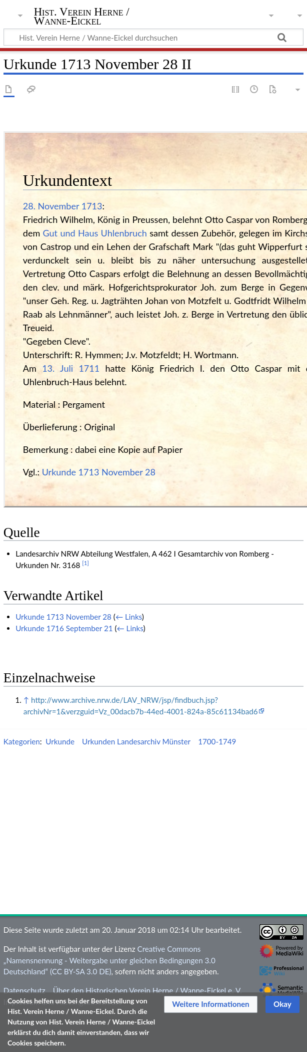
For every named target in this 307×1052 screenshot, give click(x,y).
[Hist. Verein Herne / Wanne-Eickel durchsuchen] (153, 37)
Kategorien (22, 741)
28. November (51, 205)
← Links (129, 616)
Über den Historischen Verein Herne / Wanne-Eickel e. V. (147, 990)
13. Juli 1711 (71, 368)
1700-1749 (217, 741)
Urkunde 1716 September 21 (64, 628)
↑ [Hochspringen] (26, 699)
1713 (92, 205)
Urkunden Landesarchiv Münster (136, 741)
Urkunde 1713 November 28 (99, 471)
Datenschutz (25, 990)
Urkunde (60, 741)
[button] (211, 1004)
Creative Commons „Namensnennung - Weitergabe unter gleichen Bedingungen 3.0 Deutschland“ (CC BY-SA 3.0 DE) (110, 960)
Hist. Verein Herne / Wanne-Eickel (82, 17)
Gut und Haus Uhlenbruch (95, 232)
